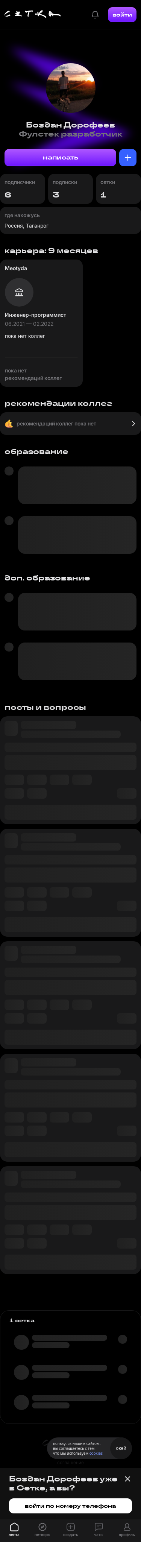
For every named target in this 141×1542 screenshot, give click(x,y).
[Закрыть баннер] (127, 1478)
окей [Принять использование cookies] (121, 1448)
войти (122, 14)
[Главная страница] (33, 14)
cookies (96, 1453)
